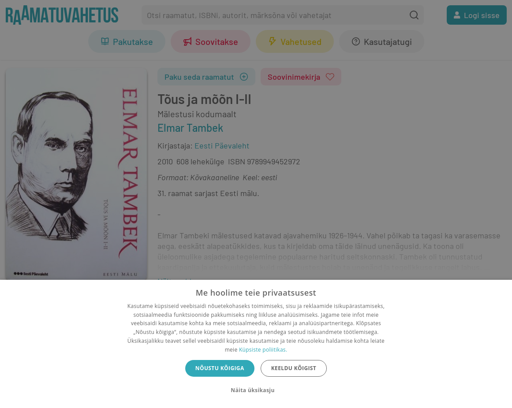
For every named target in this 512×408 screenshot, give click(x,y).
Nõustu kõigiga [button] (219, 368)
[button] (255, 390)
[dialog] (256, 344)
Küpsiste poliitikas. (263, 349)
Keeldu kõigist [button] (294, 368)
